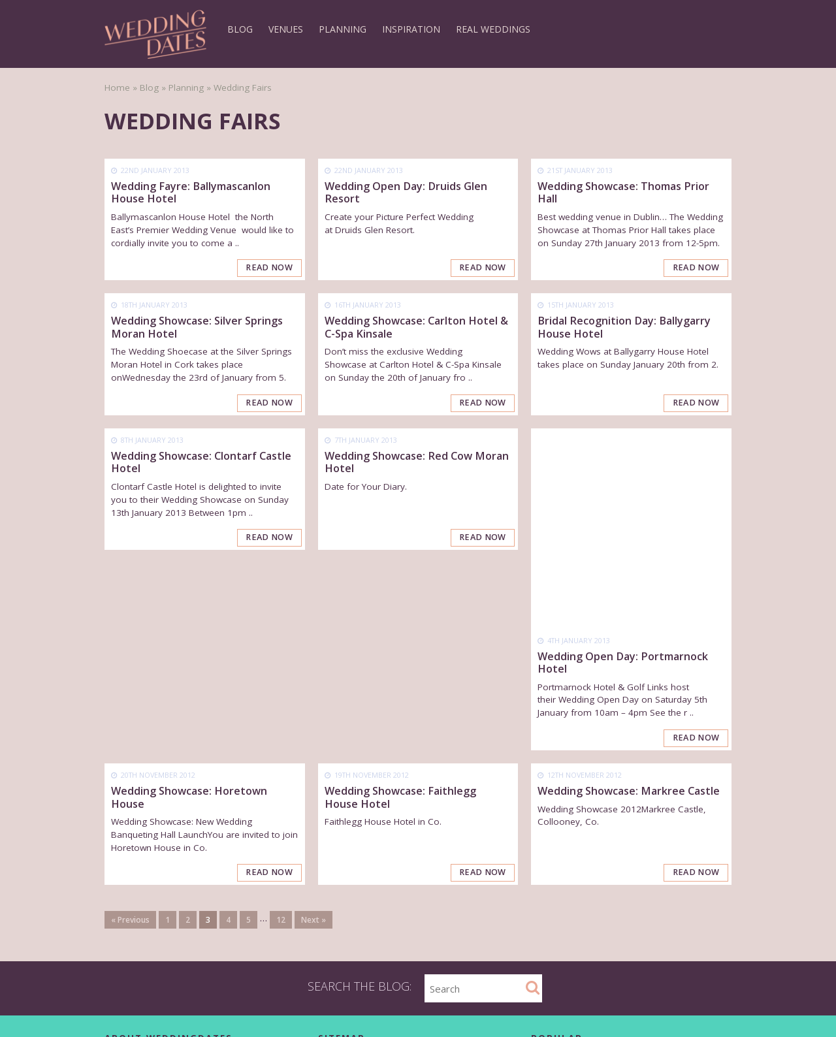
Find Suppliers (347, 885)
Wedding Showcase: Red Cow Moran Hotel (417, 462)
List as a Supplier (353, 933)
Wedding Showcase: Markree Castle (629, 591)
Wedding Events (350, 964)
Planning (342, 29)
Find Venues (343, 870)
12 (280, 720)
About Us (123, 870)
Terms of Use (132, 933)
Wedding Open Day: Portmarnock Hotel (623, 462)
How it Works (345, 901)
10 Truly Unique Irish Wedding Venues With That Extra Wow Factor (636, 948)
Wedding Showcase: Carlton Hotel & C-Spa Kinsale (416, 327)
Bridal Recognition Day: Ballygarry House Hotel (624, 327)
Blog (240, 29)
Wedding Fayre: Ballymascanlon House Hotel (190, 192)
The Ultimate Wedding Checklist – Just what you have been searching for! (636, 874)
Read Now (270, 268)
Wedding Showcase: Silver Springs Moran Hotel (197, 327)
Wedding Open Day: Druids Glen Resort (406, 192)
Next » (313, 720)
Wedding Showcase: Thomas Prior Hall (623, 192)
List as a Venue (349, 917)
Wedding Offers (350, 949)
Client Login (128, 949)
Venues (285, 29)
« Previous (130, 720)
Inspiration (411, 29)
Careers (120, 901)
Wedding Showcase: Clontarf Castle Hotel (201, 462)
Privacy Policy (131, 917)
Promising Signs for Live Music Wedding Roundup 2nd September (631, 1007)
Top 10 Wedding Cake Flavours (613, 926)
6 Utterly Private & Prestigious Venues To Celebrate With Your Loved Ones (633, 978)
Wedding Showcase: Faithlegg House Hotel (400, 597)
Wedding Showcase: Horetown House (189, 597)
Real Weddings (493, 29)
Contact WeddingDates (151, 885)
